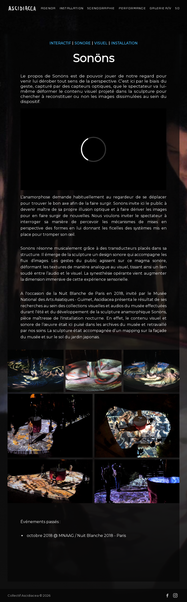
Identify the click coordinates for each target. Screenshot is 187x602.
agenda (48, 8)
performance (132, 8)
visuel (100, 43)
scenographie (101, 8)
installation (71, 8)
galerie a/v (160, 8)
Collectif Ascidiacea (23, 595)
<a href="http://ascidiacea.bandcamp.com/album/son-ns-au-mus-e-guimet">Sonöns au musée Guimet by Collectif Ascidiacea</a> (93, 559)
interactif (60, 43)
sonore (83, 43)
